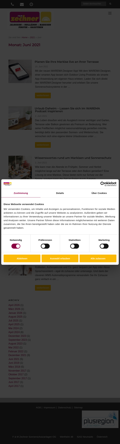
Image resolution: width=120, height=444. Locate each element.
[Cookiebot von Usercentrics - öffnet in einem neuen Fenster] (102, 184)
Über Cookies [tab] (99, 193)
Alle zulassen (98, 258)
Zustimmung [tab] (21, 193)
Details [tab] (60, 193)
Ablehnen (22, 258)
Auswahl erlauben (60, 258)
